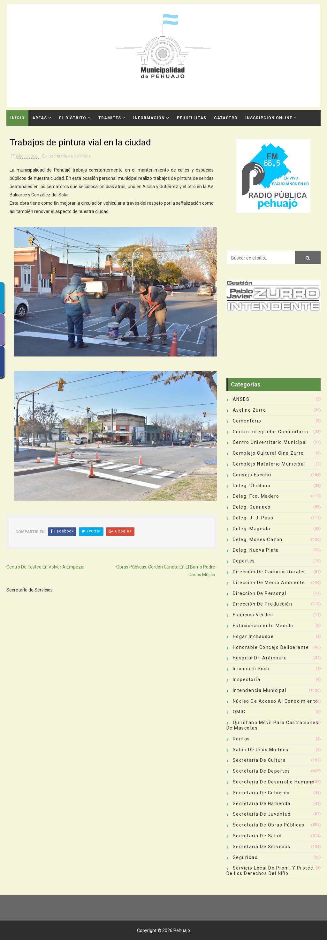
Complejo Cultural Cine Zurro (268, 453)
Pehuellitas (191, 118)
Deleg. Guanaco (252, 507)
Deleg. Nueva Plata (256, 550)
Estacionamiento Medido (263, 625)
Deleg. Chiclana (252, 485)
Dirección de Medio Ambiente (269, 582)
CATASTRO (226, 118)
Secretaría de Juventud (262, 814)
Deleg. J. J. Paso (253, 517)
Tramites (109, 118)
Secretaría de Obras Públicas (269, 824)
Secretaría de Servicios (70, 156)
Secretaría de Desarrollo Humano (274, 781)
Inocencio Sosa (251, 668)
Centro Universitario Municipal (270, 442)
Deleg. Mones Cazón (258, 539)
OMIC (239, 711)
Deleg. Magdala (251, 528)
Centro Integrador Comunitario (270, 431)
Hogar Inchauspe (253, 636)
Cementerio (247, 420)
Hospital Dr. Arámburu (260, 657)
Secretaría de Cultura (259, 760)
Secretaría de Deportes (261, 771)
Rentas (241, 738)
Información (149, 118)
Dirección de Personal (260, 593)
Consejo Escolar (252, 474)
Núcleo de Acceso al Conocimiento (275, 701)
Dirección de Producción (263, 603)
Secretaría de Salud (257, 835)
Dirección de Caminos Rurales (269, 571)
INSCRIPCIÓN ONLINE (268, 118)
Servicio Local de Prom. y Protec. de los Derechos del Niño (270, 870)
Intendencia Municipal (260, 690)
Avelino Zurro (249, 410)
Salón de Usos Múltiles (261, 749)
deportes (244, 560)
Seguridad (245, 857)
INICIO (17, 118)
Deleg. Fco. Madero (256, 496)
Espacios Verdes (253, 614)
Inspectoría (247, 679)
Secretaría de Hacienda (262, 803)
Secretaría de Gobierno (261, 792)
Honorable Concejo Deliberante (271, 647)
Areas (39, 118)
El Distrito (72, 118)
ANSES (241, 399)
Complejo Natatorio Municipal (269, 463)
